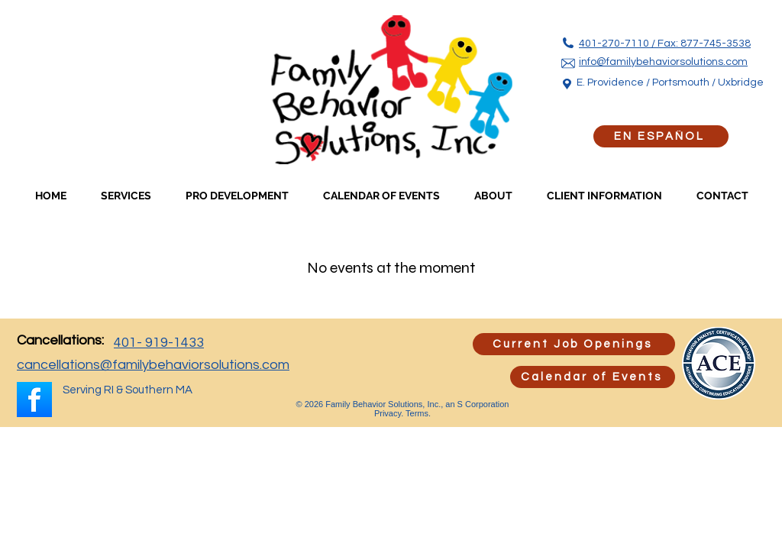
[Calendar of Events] (592, 377)
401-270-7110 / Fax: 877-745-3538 (665, 43)
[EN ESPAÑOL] (661, 136)
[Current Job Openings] (574, 344)
